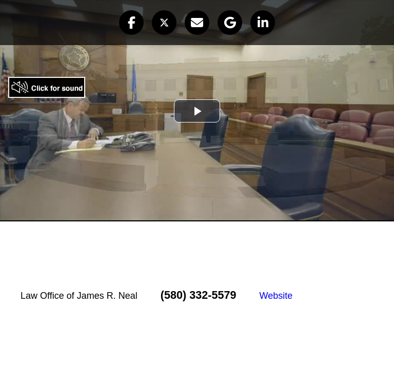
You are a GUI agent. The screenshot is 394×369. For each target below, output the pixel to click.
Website (275, 296)
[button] (131, 22)
